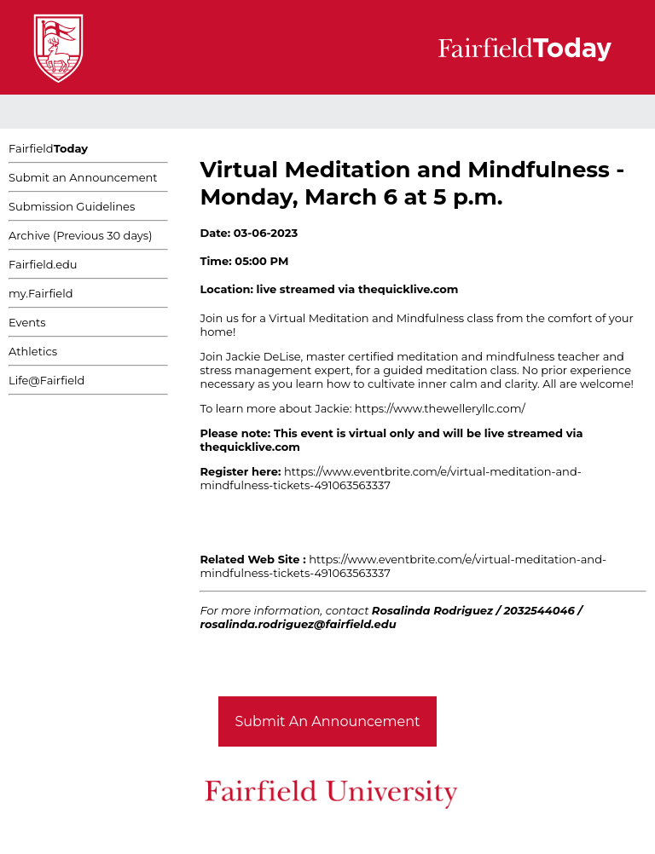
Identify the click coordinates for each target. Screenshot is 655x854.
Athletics (33, 351)
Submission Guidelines (72, 206)
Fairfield (48, 148)
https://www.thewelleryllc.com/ (440, 408)
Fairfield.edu (43, 264)
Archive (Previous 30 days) (80, 235)
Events (27, 322)
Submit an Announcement (83, 177)
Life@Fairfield (46, 380)
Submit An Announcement (327, 721)
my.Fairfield (41, 293)
